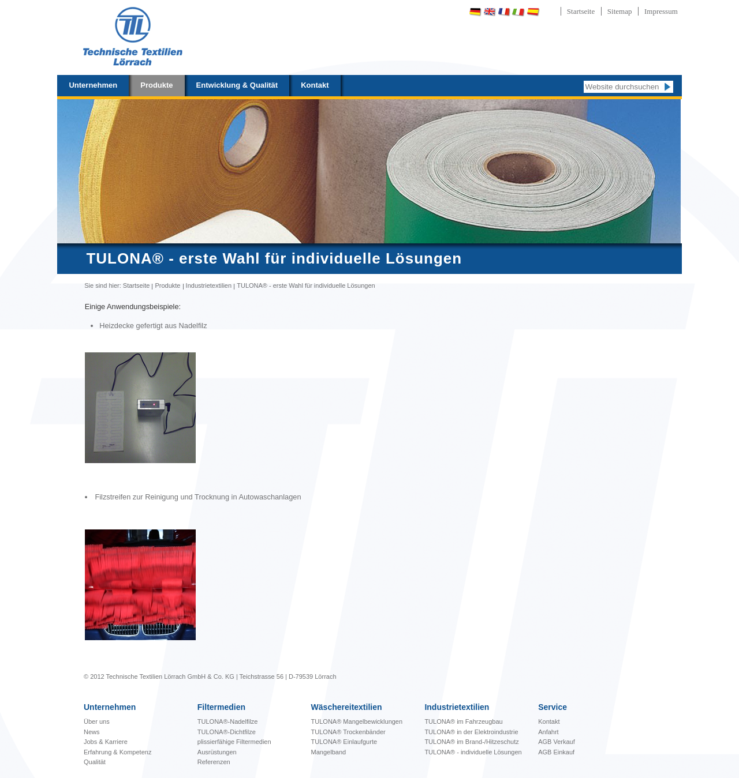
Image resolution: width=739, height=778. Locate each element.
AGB (545, 741)
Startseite (581, 11)
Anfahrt (548, 731)
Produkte (156, 85)
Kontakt (315, 85)
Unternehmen (93, 85)
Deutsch (475, 11)
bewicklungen (357, 721)
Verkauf (563, 741)
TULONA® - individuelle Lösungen (472, 752)
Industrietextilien (209, 285)
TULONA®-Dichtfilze (226, 731)
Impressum (661, 11)
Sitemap (619, 11)
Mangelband (328, 752)
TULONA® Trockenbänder (348, 731)
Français (504, 11)
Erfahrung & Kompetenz (117, 752)
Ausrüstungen (217, 752)
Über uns (97, 721)
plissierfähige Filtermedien (234, 741)
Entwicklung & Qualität (237, 85)
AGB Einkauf (556, 752)
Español (533, 11)
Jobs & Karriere (106, 741)
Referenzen (213, 761)
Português (563, 11)
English (490, 11)
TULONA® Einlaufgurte (344, 741)
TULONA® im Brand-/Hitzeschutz (471, 741)
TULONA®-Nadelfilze (227, 721)
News (92, 731)
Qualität (95, 761)
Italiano (518, 11)
